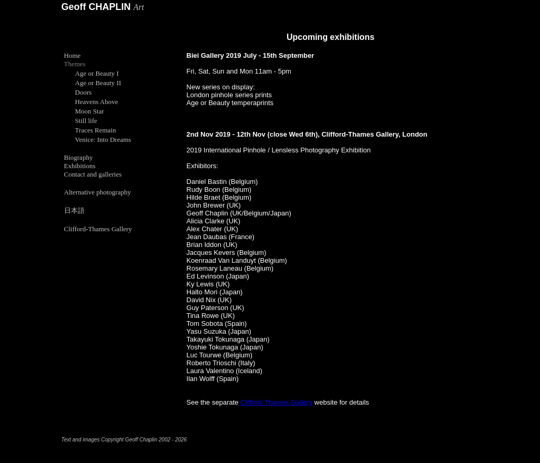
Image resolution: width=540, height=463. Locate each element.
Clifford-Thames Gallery (276, 402)
